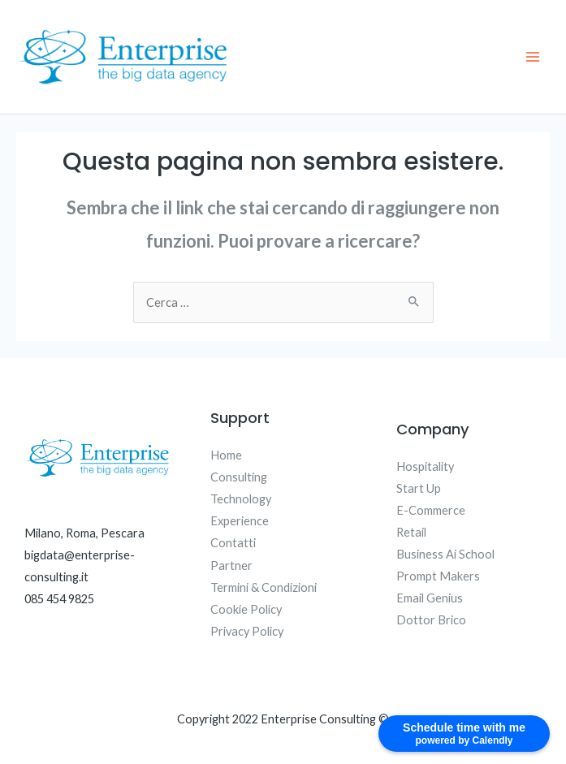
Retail (411, 532)
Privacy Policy (246, 631)
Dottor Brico (431, 620)
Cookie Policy (246, 609)
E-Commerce (430, 510)
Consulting (238, 477)
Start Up (418, 488)
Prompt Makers (438, 576)
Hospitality (425, 466)
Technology (240, 499)
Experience (239, 521)
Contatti (233, 543)
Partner (231, 565)
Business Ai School (445, 554)
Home (226, 455)
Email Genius (429, 598)
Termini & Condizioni (263, 587)
